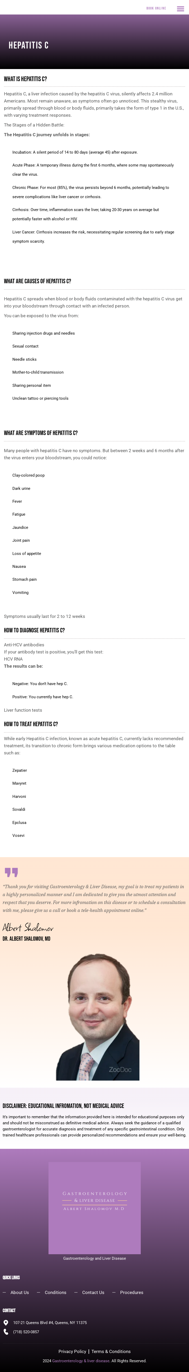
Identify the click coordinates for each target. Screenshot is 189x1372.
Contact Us (93, 1292)
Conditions (55, 1292)
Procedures (131, 1292)
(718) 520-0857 (26, 1332)
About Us (20, 1292)
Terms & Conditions (111, 1351)
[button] (180, 8)
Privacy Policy (72, 1351)
